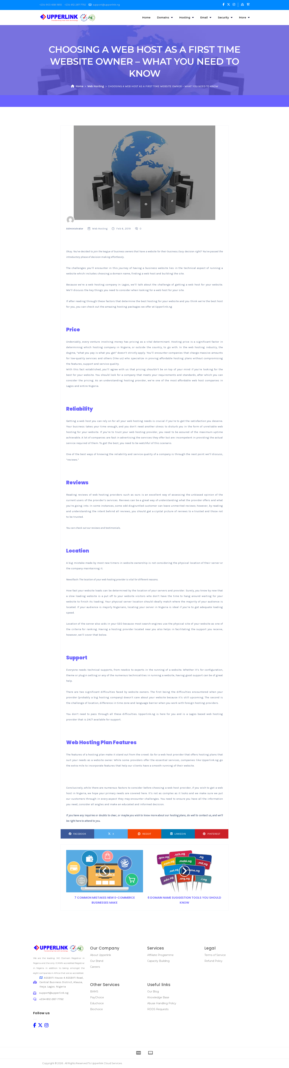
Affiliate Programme (160, 955)
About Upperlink (100, 955)
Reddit (144, 833)
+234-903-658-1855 (50, 4)
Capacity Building (158, 961)
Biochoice (96, 1009)
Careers (95, 966)
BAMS (94, 991)
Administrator (74, 228)
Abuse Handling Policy (161, 1003)
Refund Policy (213, 961)
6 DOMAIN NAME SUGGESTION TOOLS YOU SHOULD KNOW (184, 900)
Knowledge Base (158, 997)
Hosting (186, 17)
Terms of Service (215, 955)
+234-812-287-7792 (75, 4)
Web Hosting (95, 86)
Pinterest (211, 833)
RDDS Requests (157, 1009)
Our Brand (96, 961)
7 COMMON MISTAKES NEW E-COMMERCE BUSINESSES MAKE (104, 900)
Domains (165, 17)
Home (146, 17)
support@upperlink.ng (106, 4)
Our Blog (153, 991)
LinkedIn (178, 833)
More (244, 17)
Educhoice (97, 1003)
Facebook (77, 833)
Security (225, 17)
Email (205, 17)
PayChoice (97, 997)
